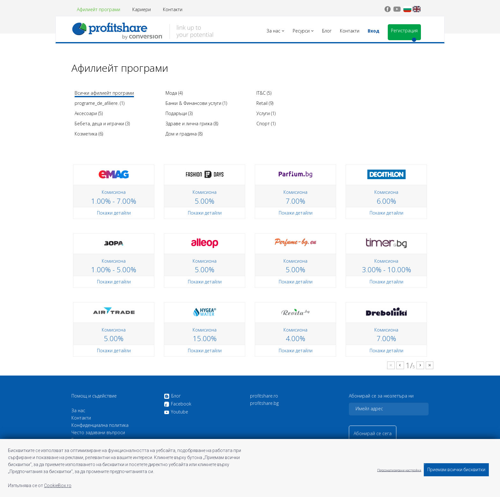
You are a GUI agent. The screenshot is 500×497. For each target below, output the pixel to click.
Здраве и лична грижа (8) (191, 124)
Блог (172, 396)
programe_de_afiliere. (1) (99, 103)
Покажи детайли (114, 213)
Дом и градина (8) (183, 134)
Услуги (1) (266, 113)
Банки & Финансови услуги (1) (196, 103)
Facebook (177, 404)
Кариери (141, 9)
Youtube (176, 411)
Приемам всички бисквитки (456, 469)
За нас (78, 410)
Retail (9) (264, 103)
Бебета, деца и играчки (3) (102, 124)
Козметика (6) (89, 134)
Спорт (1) (266, 124)
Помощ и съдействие (94, 395)
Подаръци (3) (179, 113)
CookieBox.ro (57, 485)
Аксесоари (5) (89, 113)
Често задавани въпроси (98, 432)
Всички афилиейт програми (104, 93)
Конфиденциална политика (100, 425)
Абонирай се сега (373, 433)
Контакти (172, 9)
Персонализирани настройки (399, 470)
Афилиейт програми (98, 9)
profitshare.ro (264, 395)
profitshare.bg (264, 403)
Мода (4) (174, 93)
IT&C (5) (263, 93)
